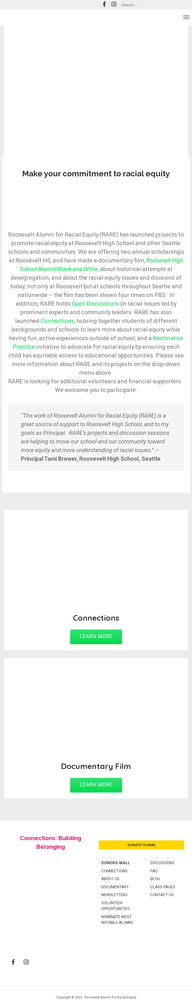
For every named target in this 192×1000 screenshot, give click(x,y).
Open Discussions (95, 303)
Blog (155, 879)
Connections (57, 321)
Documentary (115, 887)
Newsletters (114, 894)
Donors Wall (115, 863)
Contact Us (162, 894)
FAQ (153, 871)
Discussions (162, 863)
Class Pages (162, 887)
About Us (110, 879)
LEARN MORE (96, 636)
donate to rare (141, 845)
